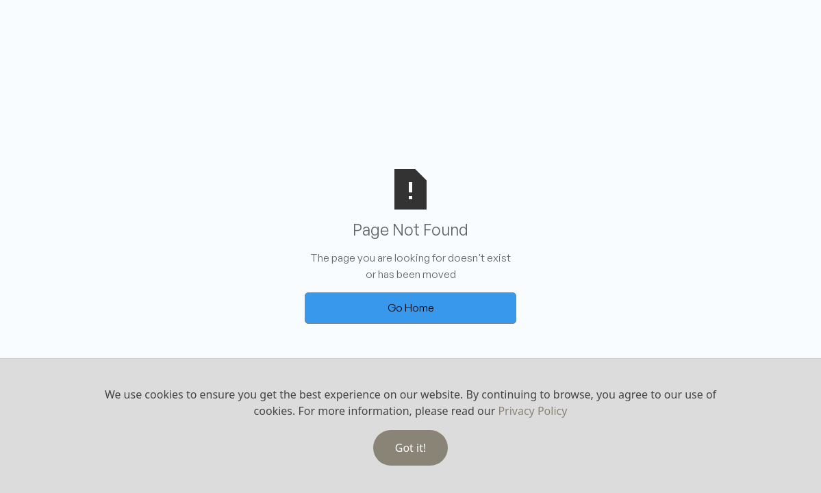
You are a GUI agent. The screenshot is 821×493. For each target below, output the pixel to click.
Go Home (411, 307)
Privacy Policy (532, 410)
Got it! (410, 447)
